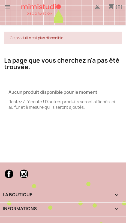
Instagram (24, 174)
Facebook (9, 174)
